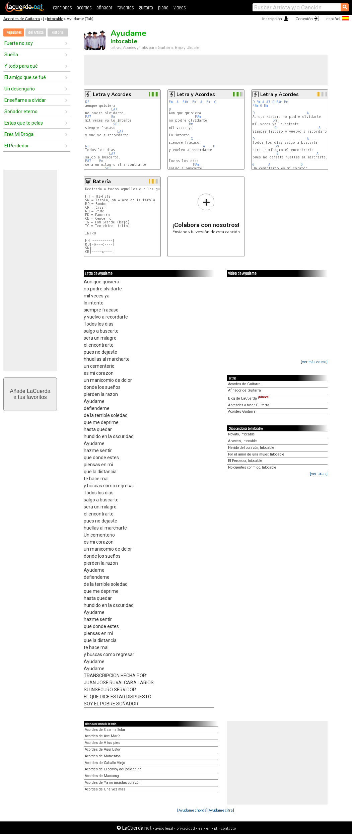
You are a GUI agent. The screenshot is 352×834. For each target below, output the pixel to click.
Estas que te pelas (23, 123)
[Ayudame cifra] (220, 810)
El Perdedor (16, 145)
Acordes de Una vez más (105, 789)
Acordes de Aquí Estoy (103, 749)
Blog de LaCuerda (249, 398)
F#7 (88, 117)
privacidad (186, 828)
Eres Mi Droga (18, 134)
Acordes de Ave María (103, 736)
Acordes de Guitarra (21, 18)
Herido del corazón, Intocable (251, 447)
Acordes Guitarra (242, 411)
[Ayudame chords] (192, 810)
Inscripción (272, 18)
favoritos (125, 8)
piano (163, 8)
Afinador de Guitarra (244, 390)
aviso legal (164, 828)
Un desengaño (19, 88)
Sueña (11, 54)
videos (179, 8)
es (200, 828)
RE (87, 102)
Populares (13, 32)
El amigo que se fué (25, 77)
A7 (268, 102)
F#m (185, 102)
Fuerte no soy (18, 43)
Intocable (55, 18)
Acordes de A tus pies (102, 743)
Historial (58, 32)
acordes (84, 8)
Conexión (304, 18)
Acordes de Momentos (103, 756)
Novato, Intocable (241, 434)
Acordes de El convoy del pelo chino (113, 769)
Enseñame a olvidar (25, 100)
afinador (104, 8)
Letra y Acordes (112, 94)
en (208, 828)
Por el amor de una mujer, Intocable (256, 454)
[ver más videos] (314, 361)
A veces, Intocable (242, 441)
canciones (62, 8)
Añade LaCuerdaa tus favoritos (30, 394)
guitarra (146, 8)
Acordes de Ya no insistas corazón (112, 782)
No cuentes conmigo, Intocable (252, 467)
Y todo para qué (21, 66)
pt (215, 828)
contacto (228, 828)
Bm (113, 117)
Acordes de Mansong (102, 776)
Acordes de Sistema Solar (105, 729)
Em (170, 102)
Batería (102, 181)
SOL (116, 124)
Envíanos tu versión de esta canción (206, 213)
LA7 (114, 109)
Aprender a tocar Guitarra (248, 405)
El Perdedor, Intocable (245, 461)
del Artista (36, 32)
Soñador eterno (21, 111)
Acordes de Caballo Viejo (105, 763)
